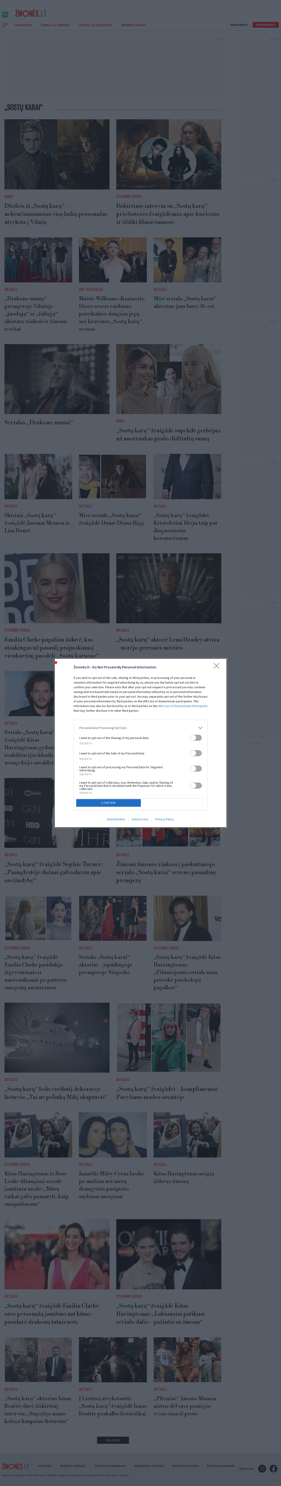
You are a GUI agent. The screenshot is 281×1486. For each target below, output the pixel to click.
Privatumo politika (185, 1466)
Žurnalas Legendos (95, 30)
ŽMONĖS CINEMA (133, 30)
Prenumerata (265, 30)
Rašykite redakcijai (72, 1466)
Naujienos (23, 30)
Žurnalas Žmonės (55, 30)
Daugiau (113, 1445)
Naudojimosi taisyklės (149, 1466)
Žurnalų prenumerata (221, 1466)
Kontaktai (44, 1466)
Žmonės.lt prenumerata (109, 1466)
